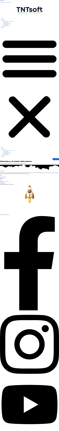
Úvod (2, 18)
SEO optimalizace (6, 24)
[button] (29, 87)
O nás (2, 19)
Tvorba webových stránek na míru (8, 21)
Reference (3, 26)
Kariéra (3, 27)
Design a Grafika (5, 22)
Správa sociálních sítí (6, 25)
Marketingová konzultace (7, 23)
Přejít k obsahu (2, 0)
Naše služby (3, 20)
